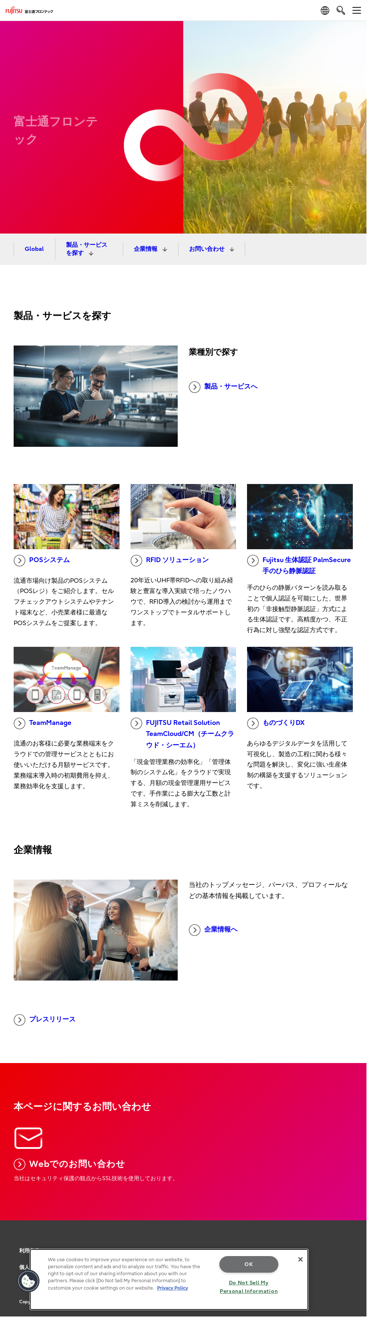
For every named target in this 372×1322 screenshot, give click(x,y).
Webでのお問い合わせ (69, 1164)
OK (248, 1264)
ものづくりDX (276, 723)
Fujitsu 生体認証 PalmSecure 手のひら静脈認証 (299, 565)
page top (355, 1213)
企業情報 (146, 249)
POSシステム (42, 561)
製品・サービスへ (223, 387)
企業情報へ (213, 930)
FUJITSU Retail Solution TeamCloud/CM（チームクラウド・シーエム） (182, 733)
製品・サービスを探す (86, 249)
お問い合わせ (207, 249)
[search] (341, 10)
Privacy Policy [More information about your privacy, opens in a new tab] (172, 1288)
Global (34, 249)
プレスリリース (45, 1020)
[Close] (300, 1259)
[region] (169, 1279)
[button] (28, 1281)
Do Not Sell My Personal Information (249, 1287)
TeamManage (43, 723)
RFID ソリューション (170, 561)
